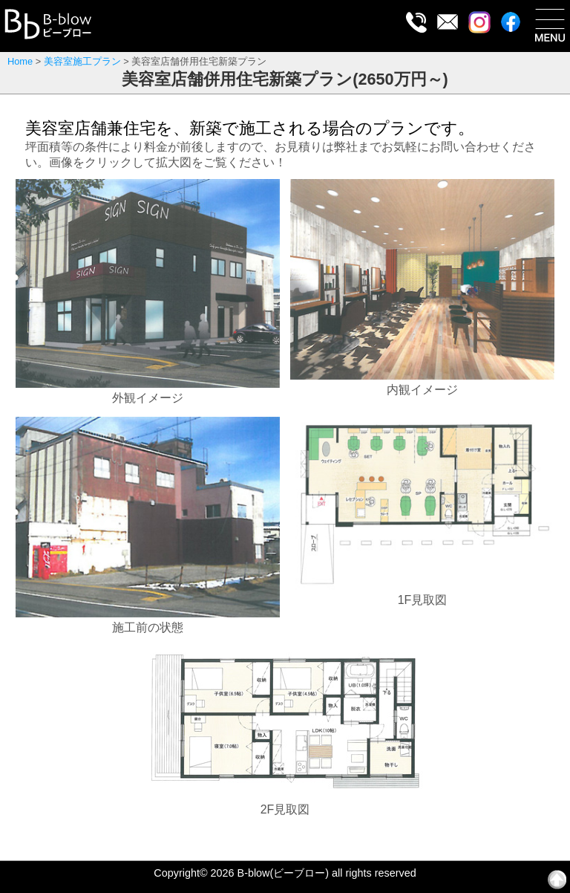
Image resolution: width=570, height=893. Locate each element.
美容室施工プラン (82, 61)
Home (20, 61)
